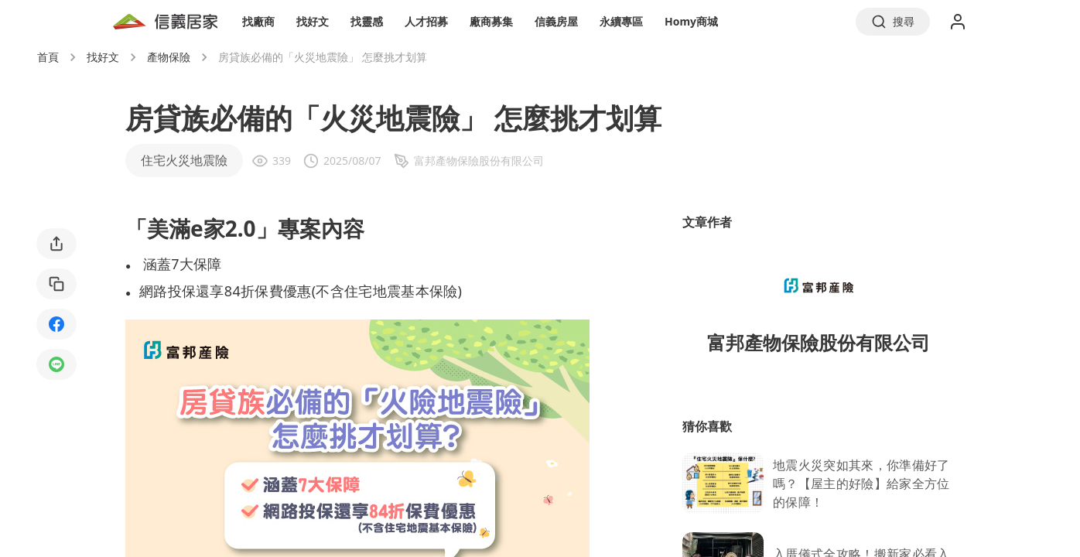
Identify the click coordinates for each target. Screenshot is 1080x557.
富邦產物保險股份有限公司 (818, 342)
